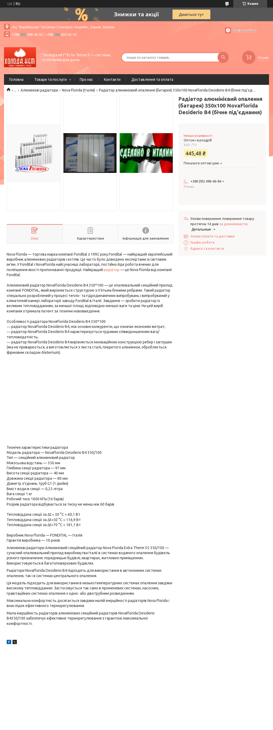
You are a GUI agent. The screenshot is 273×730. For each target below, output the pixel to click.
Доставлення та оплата (152, 79)
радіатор (111, 270)
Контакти (112, 79)
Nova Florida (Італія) (78, 90)
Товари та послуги (50, 79)
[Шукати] (223, 57)
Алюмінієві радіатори (39, 90)
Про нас (86, 79)
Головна (16, 79)
